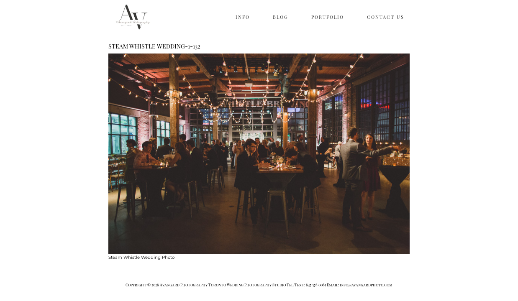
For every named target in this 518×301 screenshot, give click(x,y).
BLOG (280, 17)
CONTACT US (385, 17)
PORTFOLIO (327, 17)
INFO (243, 17)
